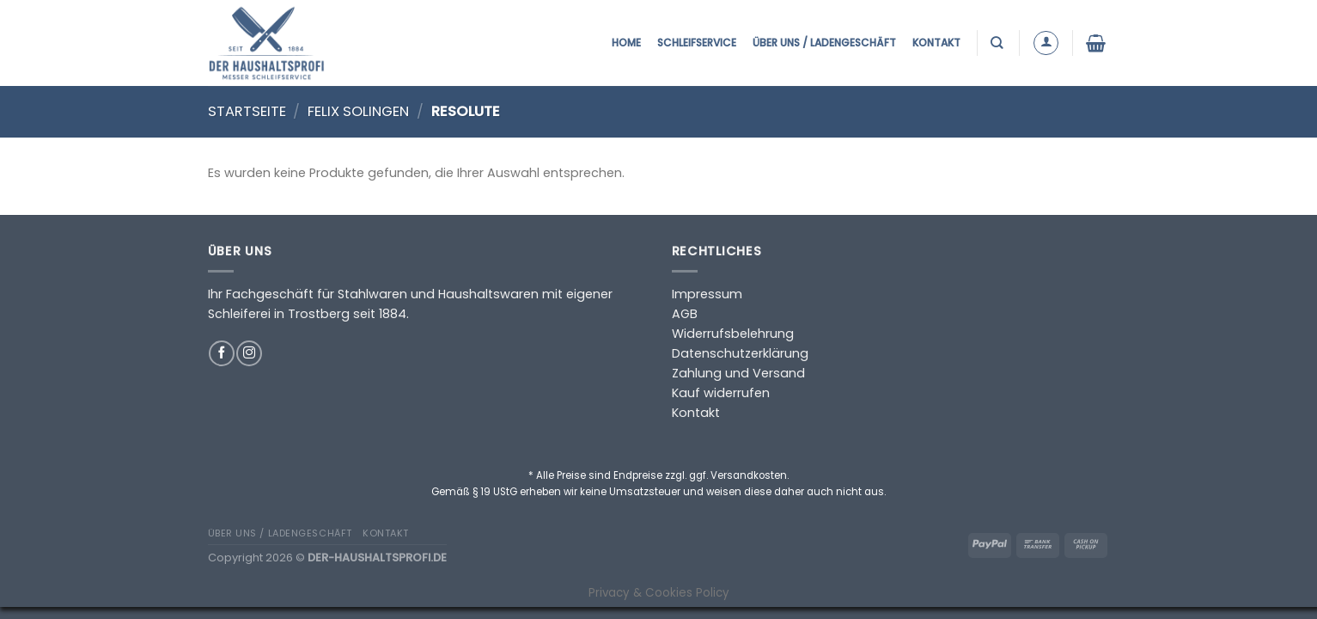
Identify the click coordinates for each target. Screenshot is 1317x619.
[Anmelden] (1045, 43)
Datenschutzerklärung (740, 353)
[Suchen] (999, 42)
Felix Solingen (358, 111)
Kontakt (936, 42)
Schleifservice (696, 42)
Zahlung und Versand (738, 373)
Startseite (247, 111)
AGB (685, 313)
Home (626, 42)
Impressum (707, 294)
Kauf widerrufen (721, 392)
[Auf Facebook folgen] (222, 353)
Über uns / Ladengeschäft (824, 42)
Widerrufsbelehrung (733, 333)
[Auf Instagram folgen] (249, 353)
